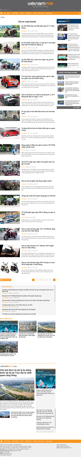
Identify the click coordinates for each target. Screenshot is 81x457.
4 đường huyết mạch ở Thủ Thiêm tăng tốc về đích (17, 305)
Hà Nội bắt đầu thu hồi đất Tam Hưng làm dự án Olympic (18, 309)
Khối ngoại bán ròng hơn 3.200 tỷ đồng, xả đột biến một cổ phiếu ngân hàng (73, 27)
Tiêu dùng (24, 31)
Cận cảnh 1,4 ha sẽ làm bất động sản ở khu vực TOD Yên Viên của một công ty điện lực (44, 411)
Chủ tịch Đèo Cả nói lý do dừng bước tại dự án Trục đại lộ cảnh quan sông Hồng (25, 300)
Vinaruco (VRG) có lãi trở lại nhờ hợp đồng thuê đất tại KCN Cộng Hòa (72, 83)
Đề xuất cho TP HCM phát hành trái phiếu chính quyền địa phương (21, 296)
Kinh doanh (48, 13)
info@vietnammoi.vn (7, 453)
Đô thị (23, 150)
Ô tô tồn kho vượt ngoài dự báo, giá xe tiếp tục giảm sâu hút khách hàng (37, 77)
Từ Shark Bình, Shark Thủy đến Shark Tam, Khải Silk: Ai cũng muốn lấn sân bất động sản (72, 90)
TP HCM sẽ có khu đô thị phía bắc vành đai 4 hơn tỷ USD (19, 314)
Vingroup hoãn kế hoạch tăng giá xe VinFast (38, 196)
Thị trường (15, 13)
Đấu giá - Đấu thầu (38, 13)
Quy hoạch (7, 13)
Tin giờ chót (7, 287)
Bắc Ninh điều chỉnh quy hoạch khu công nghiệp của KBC (72, 96)
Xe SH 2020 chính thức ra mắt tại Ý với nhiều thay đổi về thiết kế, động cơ (38, 44)
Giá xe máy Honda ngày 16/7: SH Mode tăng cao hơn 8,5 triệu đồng (38, 230)
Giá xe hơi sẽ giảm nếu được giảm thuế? (36, 181)
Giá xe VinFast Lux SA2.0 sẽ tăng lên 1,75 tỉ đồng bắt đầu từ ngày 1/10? (38, 96)
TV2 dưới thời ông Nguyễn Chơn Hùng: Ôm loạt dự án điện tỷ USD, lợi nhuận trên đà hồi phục (74, 37)
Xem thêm (76, 107)
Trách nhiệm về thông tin (5, 455)
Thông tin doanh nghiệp (67, 72)
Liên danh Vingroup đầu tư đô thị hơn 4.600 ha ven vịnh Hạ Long (72, 77)
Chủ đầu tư (28, 13)
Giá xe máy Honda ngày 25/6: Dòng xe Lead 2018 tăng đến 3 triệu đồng (38, 263)
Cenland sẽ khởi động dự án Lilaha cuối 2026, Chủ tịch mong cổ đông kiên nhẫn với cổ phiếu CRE (27, 290)
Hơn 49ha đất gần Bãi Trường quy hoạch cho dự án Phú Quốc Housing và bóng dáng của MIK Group (72, 102)
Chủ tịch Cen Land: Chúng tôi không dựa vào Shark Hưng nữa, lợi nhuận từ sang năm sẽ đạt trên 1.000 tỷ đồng (74, 47)
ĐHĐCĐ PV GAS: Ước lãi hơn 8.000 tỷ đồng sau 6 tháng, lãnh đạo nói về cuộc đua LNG (74, 57)
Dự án (22, 13)
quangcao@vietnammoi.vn (66, 447)
